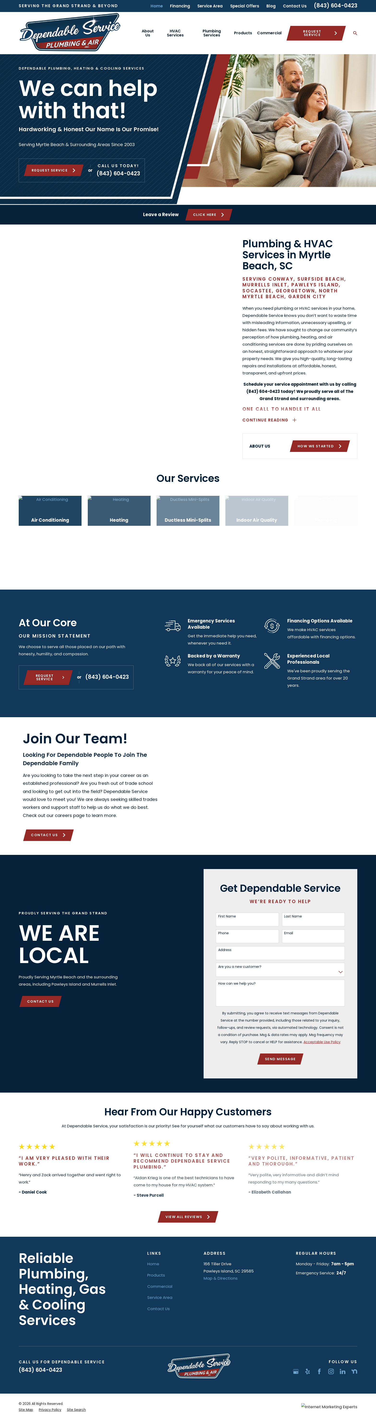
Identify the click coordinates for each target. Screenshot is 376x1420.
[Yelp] (307, 1371)
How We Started (327, 446)
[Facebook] (319, 1371)
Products (156, 1275)
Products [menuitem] (243, 33)
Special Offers (244, 6)
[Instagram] (331, 1371)
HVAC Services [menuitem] (175, 33)
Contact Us (295, 6)
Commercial (159, 1286)
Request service (54, 170)
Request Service (320, 33)
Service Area (210, 6)
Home (157, 6)
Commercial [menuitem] (269, 33)
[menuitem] (26, 1410)
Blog (271, 6)
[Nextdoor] (354, 1371)
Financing (180, 6)
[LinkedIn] (342, 1371)
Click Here (209, 214)
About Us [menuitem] (148, 33)
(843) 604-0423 (335, 5)
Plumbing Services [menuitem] (212, 33)
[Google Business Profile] (296, 1371)
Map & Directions (221, 1278)
